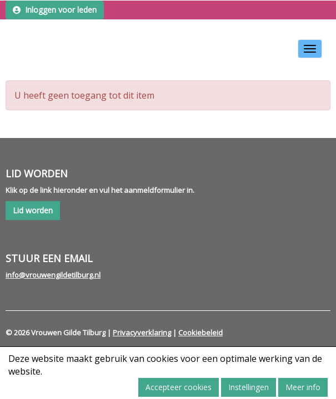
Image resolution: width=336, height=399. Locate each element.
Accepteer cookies (179, 387)
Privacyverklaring (142, 332)
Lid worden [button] (33, 210)
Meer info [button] (302, 387)
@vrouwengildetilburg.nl (53, 275)
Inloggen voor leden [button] (55, 9)
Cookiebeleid (200, 332)
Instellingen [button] (248, 387)
